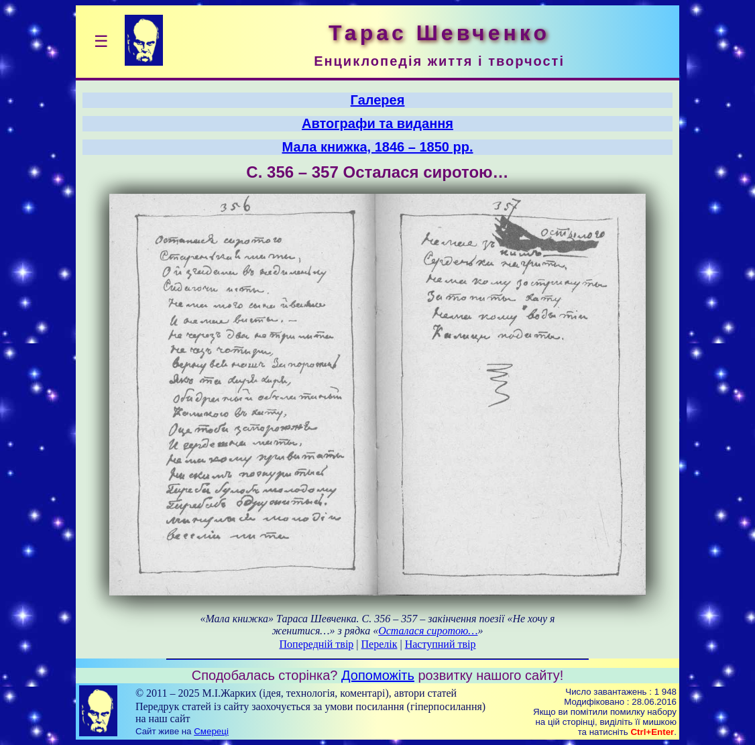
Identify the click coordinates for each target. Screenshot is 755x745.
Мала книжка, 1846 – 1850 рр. (377, 146)
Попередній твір (317, 644)
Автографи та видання (377, 123)
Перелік (379, 644)
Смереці (211, 731)
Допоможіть (377, 675)
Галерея (378, 100)
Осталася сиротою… (427, 630)
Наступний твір (440, 644)
